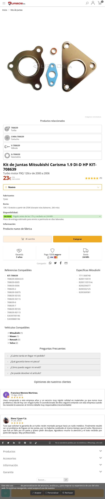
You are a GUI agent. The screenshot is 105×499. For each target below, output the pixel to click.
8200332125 (85, 289)
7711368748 (85, 275)
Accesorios (52, 458)
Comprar (77, 239)
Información (52, 465)
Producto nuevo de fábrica (17, 229)
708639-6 (11, 302)
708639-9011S (14, 312)
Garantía (52, 472)
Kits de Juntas (16, 10)
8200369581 (85, 292)
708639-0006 (13, 285)
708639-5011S (14, 299)
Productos (52, 451)
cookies (17, 485)
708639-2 (11, 289)
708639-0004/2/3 (15, 279)
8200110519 (85, 279)
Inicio (4, 10)
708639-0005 (13, 282)
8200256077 (85, 285)
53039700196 (13, 315)
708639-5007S (14, 292)
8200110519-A (85, 282)
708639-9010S (14, 309)
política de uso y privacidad (67, 488)
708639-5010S (14, 295)
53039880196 (13, 319)
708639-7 (11, 305)
